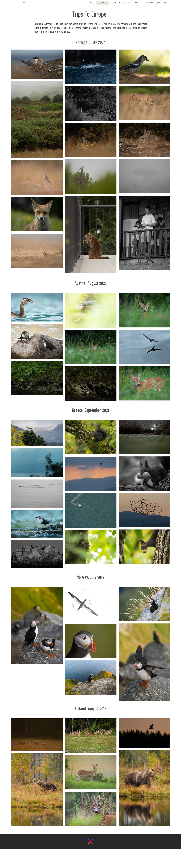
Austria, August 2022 (91, 283)
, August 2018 (96, 708)
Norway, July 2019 (90, 577)
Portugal (82, 42)
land (82, 708)
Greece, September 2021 (90, 410)
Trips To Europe (89, 14)
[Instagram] (90, 841)
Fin (77, 708)
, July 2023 (97, 42)
